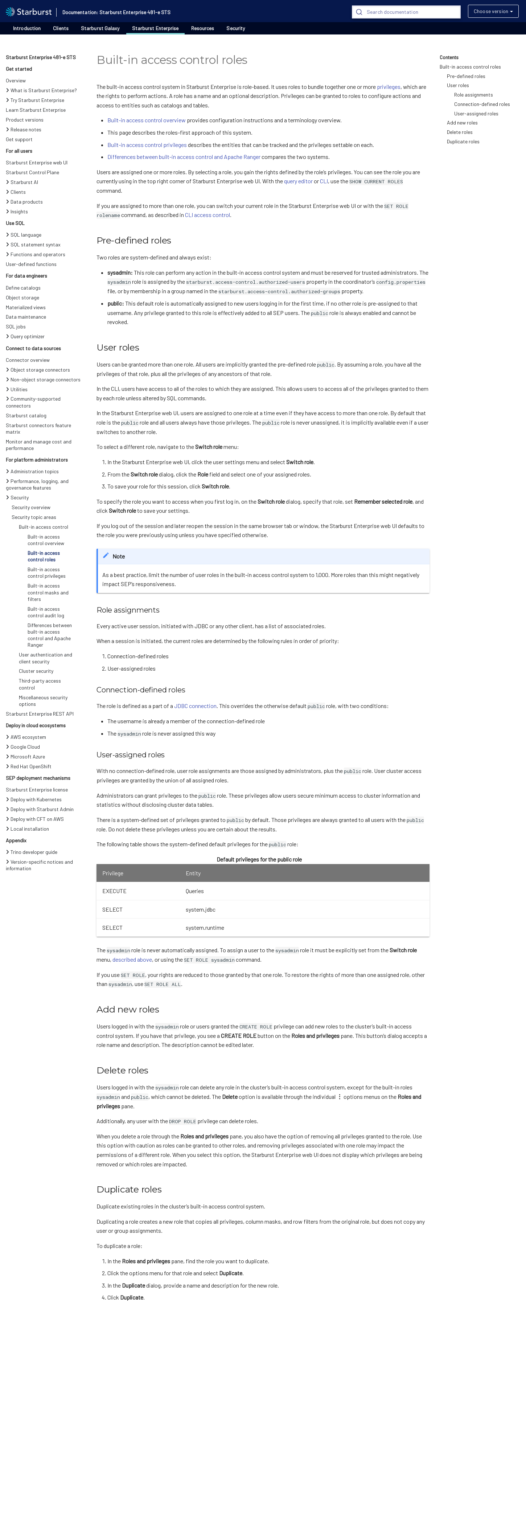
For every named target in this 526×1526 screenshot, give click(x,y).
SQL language (23, 235)
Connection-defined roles (482, 104)
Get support (19, 139)
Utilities (17, 389)
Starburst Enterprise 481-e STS (41, 57)
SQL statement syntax (33, 244)
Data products (24, 202)
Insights (17, 211)
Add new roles (462, 122)
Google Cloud (23, 747)
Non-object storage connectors (43, 379)
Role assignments (473, 94)
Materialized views (26, 307)
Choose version (491, 11)
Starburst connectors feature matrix (38, 428)
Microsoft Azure (25, 756)
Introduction (27, 28)
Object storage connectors (38, 370)
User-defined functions (31, 264)
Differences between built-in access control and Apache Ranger (50, 635)
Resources (202, 28)
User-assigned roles (476, 113)
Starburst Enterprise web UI (36, 162)
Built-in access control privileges (47, 572)
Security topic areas (34, 517)
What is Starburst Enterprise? (41, 90)
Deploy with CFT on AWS (35, 819)
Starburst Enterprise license (37, 789)
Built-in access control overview (46, 539)
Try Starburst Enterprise (35, 100)
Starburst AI (22, 182)
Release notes (23, 129)
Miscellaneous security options (43, 700)
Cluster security (36, 671)
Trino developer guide (31, 852)
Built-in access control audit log (46, 612)
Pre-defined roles (466, 76)
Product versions (25, 119)
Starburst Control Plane (32, 172)
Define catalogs (23, 288)
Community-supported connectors (33, 402)
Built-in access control (43, 527)
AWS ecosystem (26, 737)
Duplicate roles (463, 141)
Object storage (22, 297)
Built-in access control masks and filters (48, 592)
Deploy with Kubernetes (34, 799)
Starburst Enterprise (155, 28)
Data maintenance (26, 317)
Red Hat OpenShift (29, 766)
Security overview (31, 507)
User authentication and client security (45, 657)
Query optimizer (25, 336)
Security (235, 28)
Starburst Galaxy (100, 28)
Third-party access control (40, 684)
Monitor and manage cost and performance (38, 444)
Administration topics (32, 471)
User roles (458, 85)
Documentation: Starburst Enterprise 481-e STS (116, 12)
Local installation (27, 829)
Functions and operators (35, 254)
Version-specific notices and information (39, 865)
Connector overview (28, 360)
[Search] (406, 12)
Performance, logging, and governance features (37, 484)
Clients (61, 28)
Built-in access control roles (44, 556)
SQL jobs (16, 326)
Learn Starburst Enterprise (36, 110)
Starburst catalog (26, 415)
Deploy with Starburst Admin (40, 809)
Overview (16, 80)
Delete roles (460, 132)
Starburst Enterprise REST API (40, 714)
